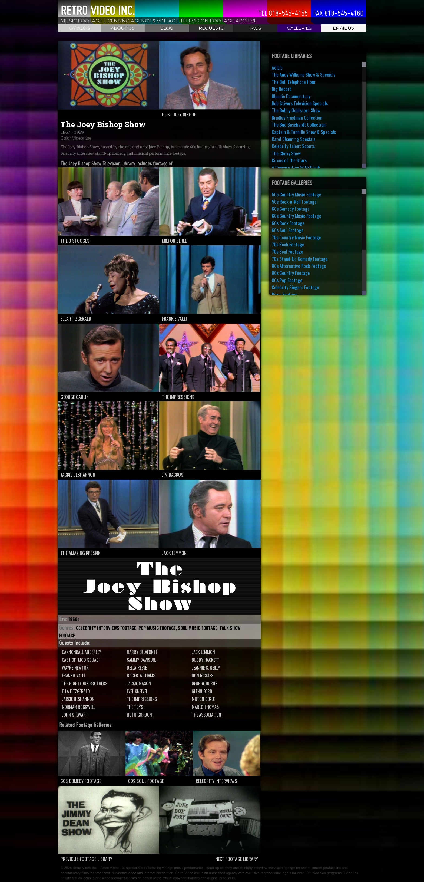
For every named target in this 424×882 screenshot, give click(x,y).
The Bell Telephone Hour (294, 81)
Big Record (282, 88)
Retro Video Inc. (98, 10)
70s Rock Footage (288, 244)
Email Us (343, 28)
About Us (123, 28)
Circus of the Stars (289, 160)
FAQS (255, 28)
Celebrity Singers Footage (295, 287)
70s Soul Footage (287, 251)
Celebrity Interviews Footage (106, 628)
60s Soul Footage (287, 229)
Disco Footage (284, 294)
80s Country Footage (291, 272)
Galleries (299, 28)
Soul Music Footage (197, 628)
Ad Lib (277, 67)
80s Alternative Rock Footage (299, 265)
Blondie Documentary (291, 96)
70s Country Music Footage (296, 237)
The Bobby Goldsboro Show (296, 110)
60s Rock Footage (288, 222)
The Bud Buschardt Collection (299, 124)
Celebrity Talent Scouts (293, 145)
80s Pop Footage (287, 280)
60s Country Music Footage (296, 215)
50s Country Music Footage (296, 194)
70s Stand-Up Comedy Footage (300, 258)
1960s (74, 619)
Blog (166, 28)
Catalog (79, 28)
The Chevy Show (286, 153)
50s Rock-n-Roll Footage (294, 201)
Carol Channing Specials (293, 138)
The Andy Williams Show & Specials (303, 74)
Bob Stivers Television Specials (300, 103)
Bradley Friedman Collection (297, 117)
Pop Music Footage (157, 628)
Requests (211, 28)
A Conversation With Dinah (296, 167)
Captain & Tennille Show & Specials (304, 131)
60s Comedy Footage (291, 208)
